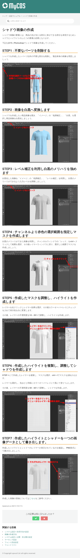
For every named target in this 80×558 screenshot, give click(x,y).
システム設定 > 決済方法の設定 (17, 532)
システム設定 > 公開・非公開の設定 (18, 537)
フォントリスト (11, 545)
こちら (32, 498)
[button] (35, 518)
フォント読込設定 (11, 542)
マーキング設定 (11, 540)
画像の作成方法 (11, 534)
